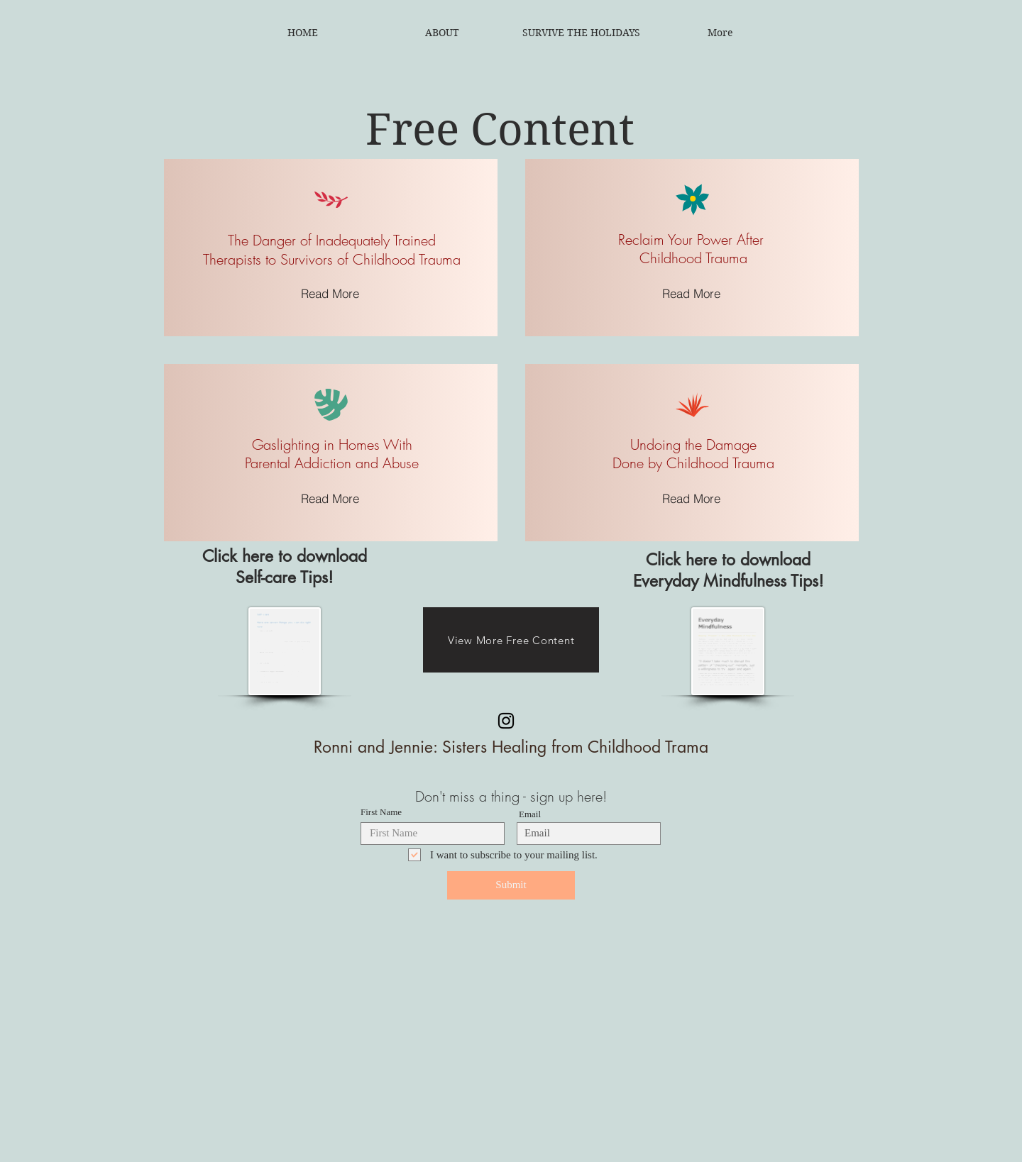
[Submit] (511, 885)
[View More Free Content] (511, 640)
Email (530, 814)
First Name (381, 812)
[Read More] (330, 293)
